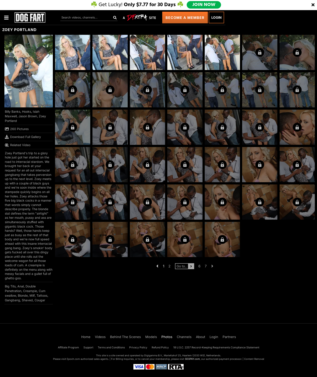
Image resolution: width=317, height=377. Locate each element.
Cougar (40, 300)
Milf (32, 295)
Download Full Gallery (23, 137)
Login (216, 17)
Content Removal (254, 358)
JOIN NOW (204, 5)
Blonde (23, 295)
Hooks (26, 111)
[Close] (313, 5)
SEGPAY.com (192, 358)
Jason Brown (27, 116)
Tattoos (42, 295)
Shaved (27, 300)
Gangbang (12, 300)
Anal (20, 286)
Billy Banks (12, 111)
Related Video (17, 145)
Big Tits (10, 286)
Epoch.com (73, 358)
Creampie (30, 291)
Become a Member (185, 17)
